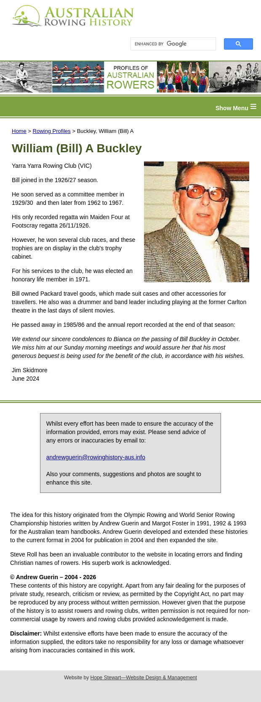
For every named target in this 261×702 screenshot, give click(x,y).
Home (19, 131)
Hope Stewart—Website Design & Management (144, 678)
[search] (169, 44)
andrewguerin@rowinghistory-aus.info (95, 457)
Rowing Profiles (52, 131)
